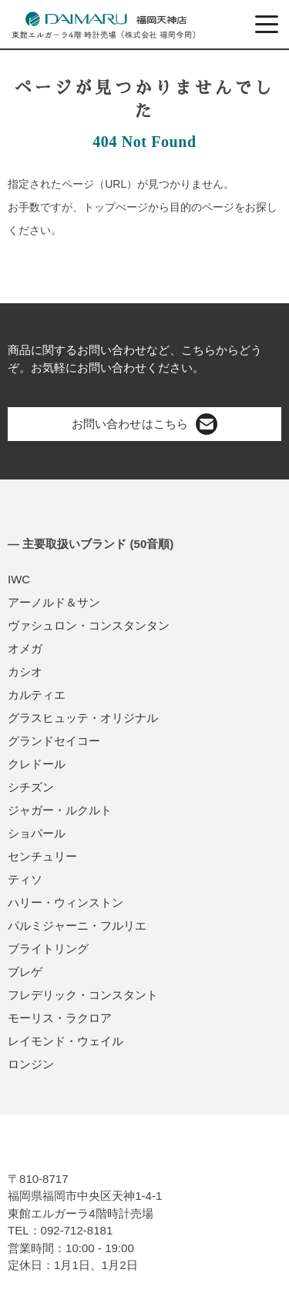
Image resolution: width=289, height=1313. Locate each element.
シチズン (31, 786)
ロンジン (31, 1064)
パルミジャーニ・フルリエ (77, 925)
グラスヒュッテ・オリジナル (83, 717)
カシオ (25, 671)
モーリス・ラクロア (60, 1017)
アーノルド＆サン (54, 602)
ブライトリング (48, 948)
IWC (19, 579)
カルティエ (37, 694)
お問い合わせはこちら (144, 424)
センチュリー (42, 856)
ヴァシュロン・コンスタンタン (89, 625)
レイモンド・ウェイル (65, 1040)
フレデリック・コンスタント (83, 994)
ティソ (25, 879)
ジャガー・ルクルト (60, 810)
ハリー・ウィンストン (65, 902)
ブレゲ (25, 971)
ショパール (37, 833)
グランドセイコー (54, 740)
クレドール (37, 763)
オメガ (25, 648)
